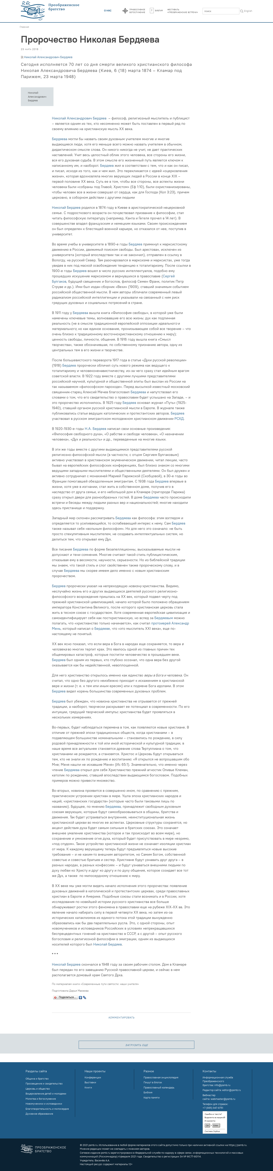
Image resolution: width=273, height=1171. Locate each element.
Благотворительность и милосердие (47, 1108)
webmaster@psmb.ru (223, 1098)
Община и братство (37, 1078)
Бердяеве (102, 628)
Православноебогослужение (137, 10)
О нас (108, 10)
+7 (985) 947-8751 (213, 1107)
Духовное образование (39, 1113)
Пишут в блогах (153, 1082)
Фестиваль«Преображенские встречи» (182, 10)
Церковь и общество (38, 1088)
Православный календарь (159, 1087)
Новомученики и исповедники (44, 1103)
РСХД (179, 418)
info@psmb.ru (222, 1085)
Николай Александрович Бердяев (48, 57)
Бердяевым (163, 618)
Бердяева (59, 139)
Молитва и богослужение (41, 1098)
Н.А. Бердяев (95, 428)
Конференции (93, 1077)
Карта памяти (152, 1097)
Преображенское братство (50, 1149)
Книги (88, 1087)
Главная (24, 26)
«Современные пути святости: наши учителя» (110, 984)
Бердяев (107, 165)
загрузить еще (136, 1044)
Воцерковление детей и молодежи (46, 1093)
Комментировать (121, 1017)
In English (246, 10)
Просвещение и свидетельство (44, 1083)
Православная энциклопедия (161, 1077)
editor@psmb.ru (231, 1090)
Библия (156, 10)
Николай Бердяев (66, 207)
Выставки (90, 1082)
